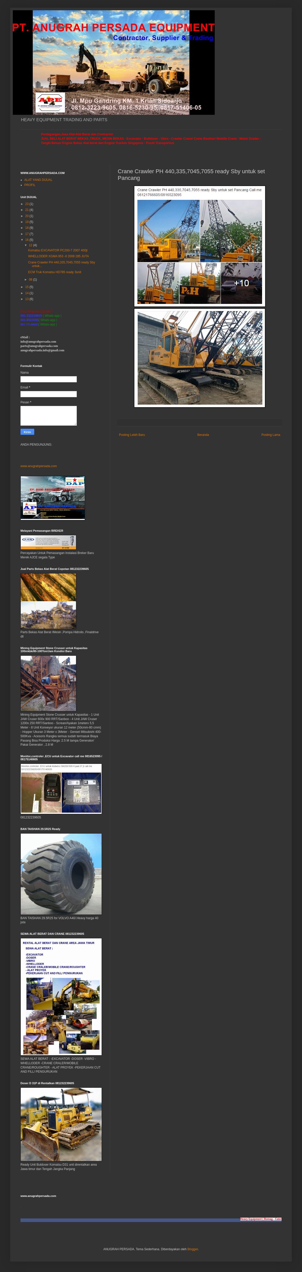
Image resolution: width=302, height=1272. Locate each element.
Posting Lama (271, 435)
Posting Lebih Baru (132, 435)
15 (27, 287)
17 (27, 234)
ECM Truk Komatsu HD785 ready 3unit (54, 272)
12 (31, 245)
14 (27, 293)
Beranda (203, 435)
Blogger (192, 1249)
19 (27, 222)
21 (27, 210)
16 (27, 240)
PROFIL (29, 185)
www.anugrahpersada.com (38, 466)
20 (27, 216)
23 (27, 204)
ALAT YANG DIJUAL (38, 180)
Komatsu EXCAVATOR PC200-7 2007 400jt (58, 250)
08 (31, 279)
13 (27, 299)
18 (27, 228)
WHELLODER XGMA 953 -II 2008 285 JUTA (58, 256)
